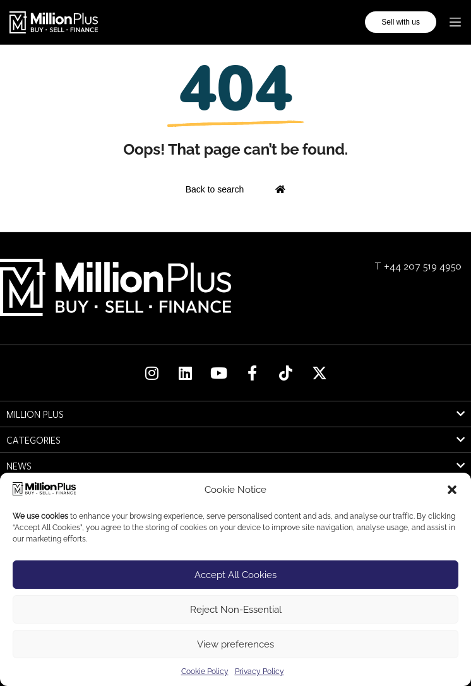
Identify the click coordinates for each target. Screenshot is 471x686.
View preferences (235, 644)
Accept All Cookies (235, 575)
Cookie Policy (205, 671)
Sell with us (400, 22)
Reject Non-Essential (236, 609)
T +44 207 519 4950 (418, 265)
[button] (452, 489)
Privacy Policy (259, 671)
